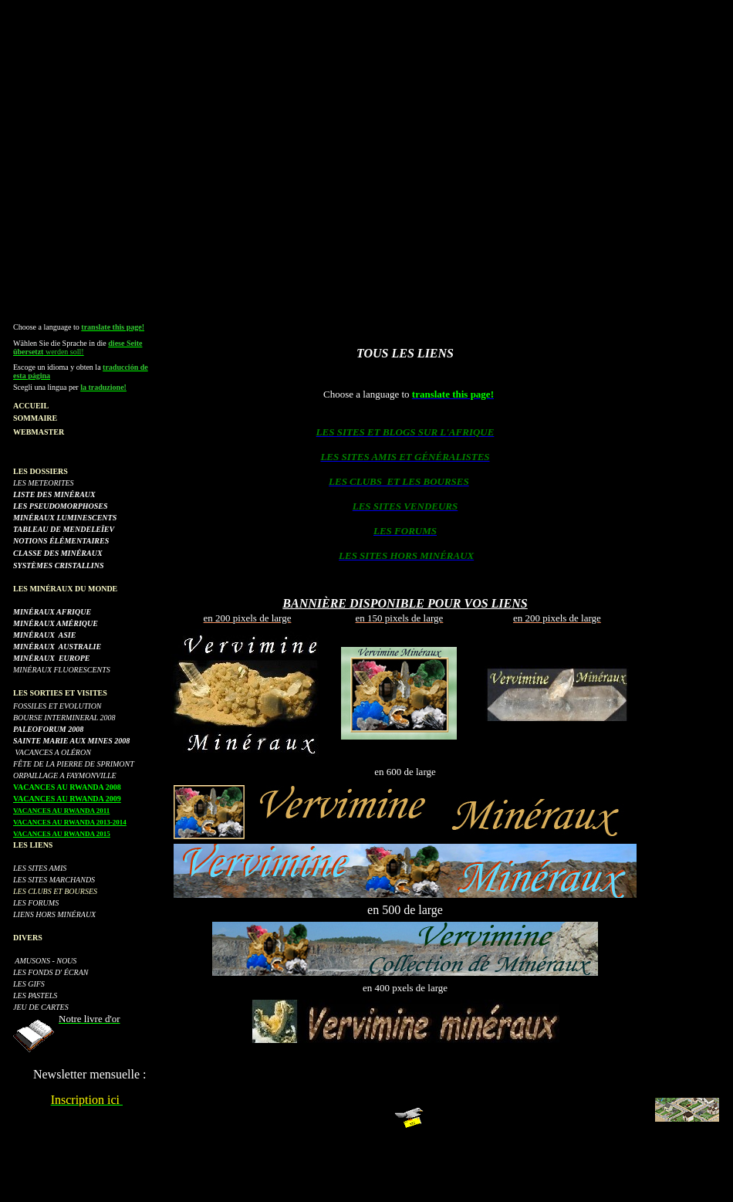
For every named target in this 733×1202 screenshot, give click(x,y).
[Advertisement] (367, 151)
